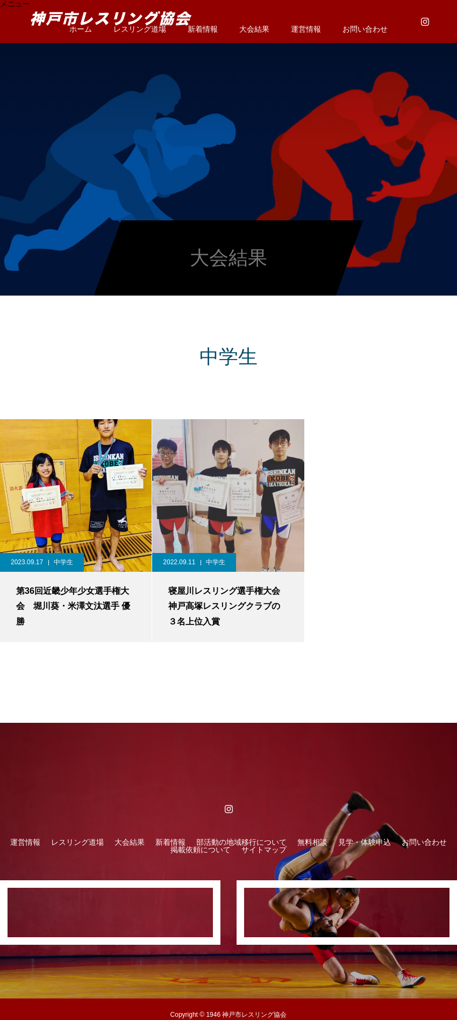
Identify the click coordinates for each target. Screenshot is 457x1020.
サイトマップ (264, 849)
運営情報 (306, 29)
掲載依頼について (200, 849)
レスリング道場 (77, 842)
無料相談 (312, 842)
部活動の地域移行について (241, 842)
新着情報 (203, 29)
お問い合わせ (365, 29)
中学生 (63, 562)
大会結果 (254, 29)
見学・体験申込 (364, 842)
